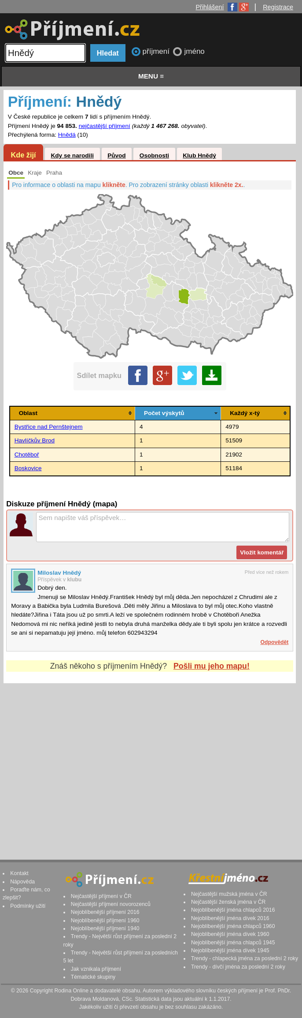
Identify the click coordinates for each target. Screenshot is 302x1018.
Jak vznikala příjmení (96, 969)
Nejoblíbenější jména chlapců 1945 (233, 942)
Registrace (278, 7)
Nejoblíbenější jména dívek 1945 (230, 950)
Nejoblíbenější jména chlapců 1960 (233, 926)
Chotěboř (27, 454)
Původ (116, 155)
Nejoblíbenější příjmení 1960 (105, 920)
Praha (54, 172)
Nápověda (22, 882)
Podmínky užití (27, 906)
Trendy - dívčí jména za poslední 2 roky (238, 967)
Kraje (35, 172)
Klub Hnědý (199, 155)
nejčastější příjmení (104, 126)
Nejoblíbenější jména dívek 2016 (230, 918)
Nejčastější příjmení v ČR (101, 896)
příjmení (157, 51)
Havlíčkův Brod (35, 440)
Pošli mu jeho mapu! (211, 666)
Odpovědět (275, 642)
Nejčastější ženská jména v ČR (228, 902)
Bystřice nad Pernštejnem (49, 426)
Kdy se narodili (72, 155)
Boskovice (28, 468)
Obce (15, 172)
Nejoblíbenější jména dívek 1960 (230, 934)
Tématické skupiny (93, 977)
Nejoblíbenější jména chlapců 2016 (233, 910)
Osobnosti (154, 155)
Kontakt (19, 873)
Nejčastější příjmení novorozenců (111, 904)
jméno (194, 51)
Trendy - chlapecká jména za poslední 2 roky (244, 958)
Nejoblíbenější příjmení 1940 (105, 928)
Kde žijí (23, 155)
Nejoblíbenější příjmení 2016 (105, 912)
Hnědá (67, 134)
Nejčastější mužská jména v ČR (229, 894)
